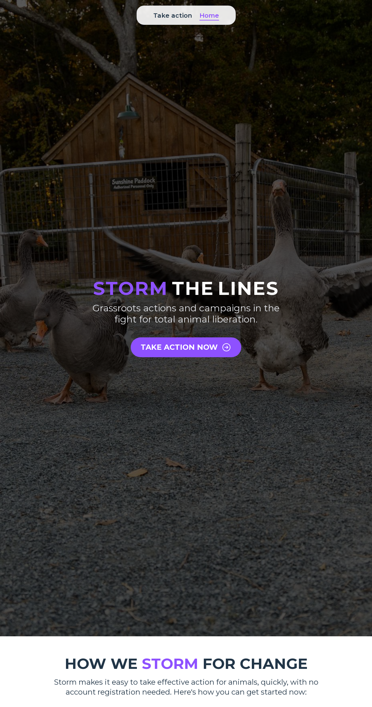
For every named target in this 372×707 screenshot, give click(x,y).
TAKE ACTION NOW (186, 347)
